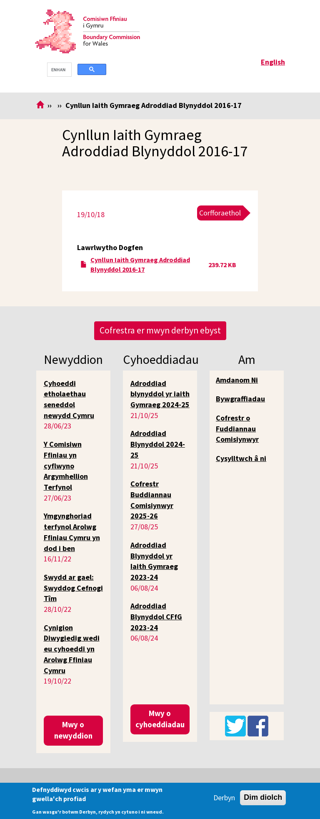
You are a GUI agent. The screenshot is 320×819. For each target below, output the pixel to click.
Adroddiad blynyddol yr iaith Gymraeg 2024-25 (160, 393)
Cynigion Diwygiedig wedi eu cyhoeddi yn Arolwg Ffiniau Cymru (72, 649)
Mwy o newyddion (73, 730)
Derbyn (224, 797)
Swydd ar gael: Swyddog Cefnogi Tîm (73, 587)
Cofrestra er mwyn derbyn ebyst (160, 330)
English (273, 62)
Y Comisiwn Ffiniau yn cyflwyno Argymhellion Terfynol (66, 465)
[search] (58, 70)
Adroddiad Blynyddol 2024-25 (157, 443)
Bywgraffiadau (240, 398)
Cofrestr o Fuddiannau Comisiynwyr (237, 428)
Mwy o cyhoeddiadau (160, 719)
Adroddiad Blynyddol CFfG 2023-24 (156, 616)
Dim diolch (263, 797)
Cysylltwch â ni (241, 458)
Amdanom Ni (237, 380)
